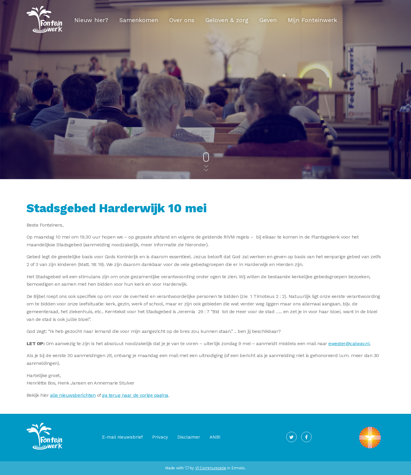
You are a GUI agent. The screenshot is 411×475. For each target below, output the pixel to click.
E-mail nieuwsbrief (122, 437)
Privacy (160, 437)
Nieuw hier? (91, 20)
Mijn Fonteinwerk (312, 20)
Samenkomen (138, 20)
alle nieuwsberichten (73, 395)
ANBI (215, 437)
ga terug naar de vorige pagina (135, 395)
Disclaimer (188, 437)
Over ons (181, 20)
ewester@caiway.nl (349, 343)
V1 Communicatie (210, 468)
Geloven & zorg (226, 20)
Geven (268, 20)
